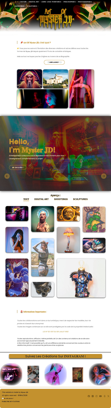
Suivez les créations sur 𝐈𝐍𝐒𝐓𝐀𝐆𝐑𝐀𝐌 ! (55, 356)
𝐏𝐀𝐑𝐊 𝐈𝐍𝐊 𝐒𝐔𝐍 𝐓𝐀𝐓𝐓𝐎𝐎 (10, 401)
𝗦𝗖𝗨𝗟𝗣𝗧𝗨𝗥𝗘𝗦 (32, 6)
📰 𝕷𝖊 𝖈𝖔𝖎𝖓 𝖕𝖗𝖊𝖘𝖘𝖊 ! (7, 398)
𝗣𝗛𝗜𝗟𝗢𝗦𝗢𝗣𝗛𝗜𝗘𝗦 (70, 2)
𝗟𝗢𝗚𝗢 (49, 2)
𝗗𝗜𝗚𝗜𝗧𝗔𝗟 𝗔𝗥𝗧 (34, 2)
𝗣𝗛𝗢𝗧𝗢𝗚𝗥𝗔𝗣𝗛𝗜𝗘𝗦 (85, 2)
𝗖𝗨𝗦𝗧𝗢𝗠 (23, 2)
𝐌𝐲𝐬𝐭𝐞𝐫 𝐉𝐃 (24, 392)
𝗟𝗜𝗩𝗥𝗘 (44, 2)
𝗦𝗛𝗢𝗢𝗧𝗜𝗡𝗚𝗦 (20, 6)
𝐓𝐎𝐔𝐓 (26, 199)
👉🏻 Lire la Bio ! (17, 167)
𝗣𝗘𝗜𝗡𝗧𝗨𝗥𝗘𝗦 (57, 2)
